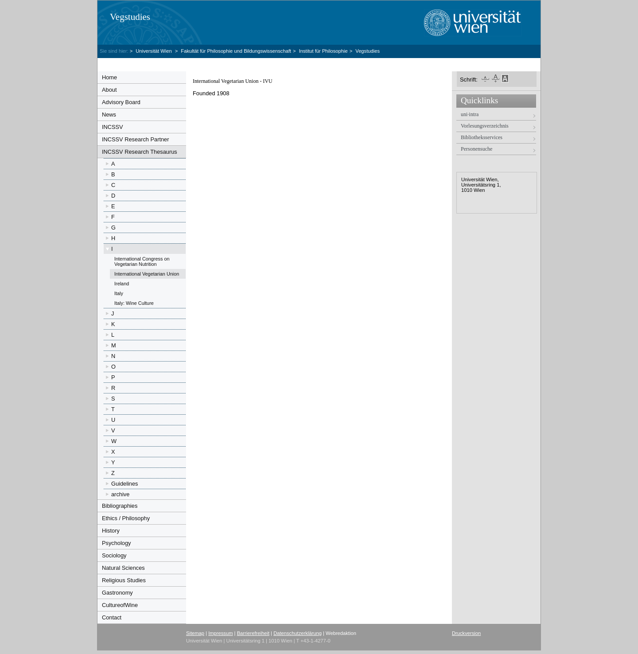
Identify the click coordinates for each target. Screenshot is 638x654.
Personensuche (476, 149)
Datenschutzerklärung (297, 633)
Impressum (220, 633)
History (111, 530)
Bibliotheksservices (481, 137)
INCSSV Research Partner (135, 139)
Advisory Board (121, 102)
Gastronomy (117, 592)
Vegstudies (130, 17)
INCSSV (112, 127)
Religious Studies (124, 580)
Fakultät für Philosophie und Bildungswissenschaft (236, 51)
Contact (111, 617)
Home (109, 77)
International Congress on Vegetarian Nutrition (142, 261)
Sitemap (195, 633)
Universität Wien (154, 51)
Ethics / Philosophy (126, 518)
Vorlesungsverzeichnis (485, 126)
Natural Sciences (123, 567)
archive (120, 494)
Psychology (116, 543)
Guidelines (124, 483)
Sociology (114, 555)
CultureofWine (120, 605)
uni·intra (469, 114)
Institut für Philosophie (323, 51)
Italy (118, 293)
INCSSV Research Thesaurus (139, 151)
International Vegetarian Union (146, 273)
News (109, 114)
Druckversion (466, 633)
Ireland (121, 283)
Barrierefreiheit (253, 633)
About (109, 89)
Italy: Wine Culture (134, 303)
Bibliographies (119, 505)
